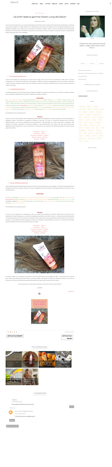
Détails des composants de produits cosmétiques (90, 73)
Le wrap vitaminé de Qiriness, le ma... (46, 364)
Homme (85, 125)
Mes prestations (82, 79)
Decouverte (101, 117)
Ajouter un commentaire (12, 426)
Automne (95, 106)
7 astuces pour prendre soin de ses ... (13, 381)
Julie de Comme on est (24, 411)
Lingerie (88, 127)
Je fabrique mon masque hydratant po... (62, 364)
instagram (92, 62)
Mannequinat (82, 130)
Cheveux (81, 114)
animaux (89, 106)
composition (88, 114)
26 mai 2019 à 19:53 (20, 413)
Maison (103, 127)
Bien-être (96, 109)
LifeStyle (81, 127)
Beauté (54, 3)
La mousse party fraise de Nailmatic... (29, 364)
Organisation (98, 133)
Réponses (12, 408)
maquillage (91, 130)
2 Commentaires (69, 332)
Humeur (72, 3)
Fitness (100, 119)
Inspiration (92, 125)
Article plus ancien (67, 337)
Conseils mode (96, 114)
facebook (101, 62)
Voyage (47, 3)
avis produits (40, 13)
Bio (78, 3)
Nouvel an (90, 133)
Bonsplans (99, 112)
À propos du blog (82, 76)
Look (93, 127)
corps (80, 117)
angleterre (82, 106)
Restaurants (82, 138)
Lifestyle (35, 3)
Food (66, 3)
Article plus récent (14, 336)
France (85, 122)
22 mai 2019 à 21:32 (17, 401)
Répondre (72, 406)
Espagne (94, 119)
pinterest (83, 62)
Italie (98, 125)
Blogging (85, 112)
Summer (99, 138)
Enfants (81, 119)
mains (97, 127)
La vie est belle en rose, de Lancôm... (12, 364)
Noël (85, 133)
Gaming (91, 122)
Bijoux (102, 109)
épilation (87, 119)
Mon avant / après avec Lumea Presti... (30, 381)
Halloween (97, 122)
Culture (93, 117)
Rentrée (101, 135)
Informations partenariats (84, 70)
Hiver (80, 125)
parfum (81, 135)
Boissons (91, 112)
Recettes (94, 135)
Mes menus (98, 130)
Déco (41, 3)
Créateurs (86, 117)
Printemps (87, 135)
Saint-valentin (91, 138)
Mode (61, 3)
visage (80, 141)
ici (25, 113)
